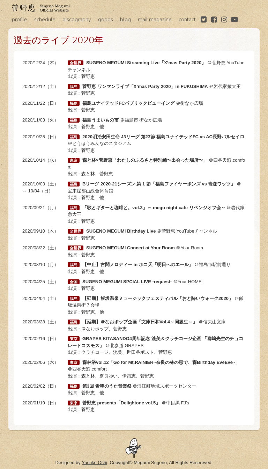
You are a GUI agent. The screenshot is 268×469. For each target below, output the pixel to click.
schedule (44, 19)
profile (19, 19)
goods (105, 19)
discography (76, 19)
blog (125, 19)
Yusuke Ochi (94, 462)
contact (187, 19)
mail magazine (155, 19)
